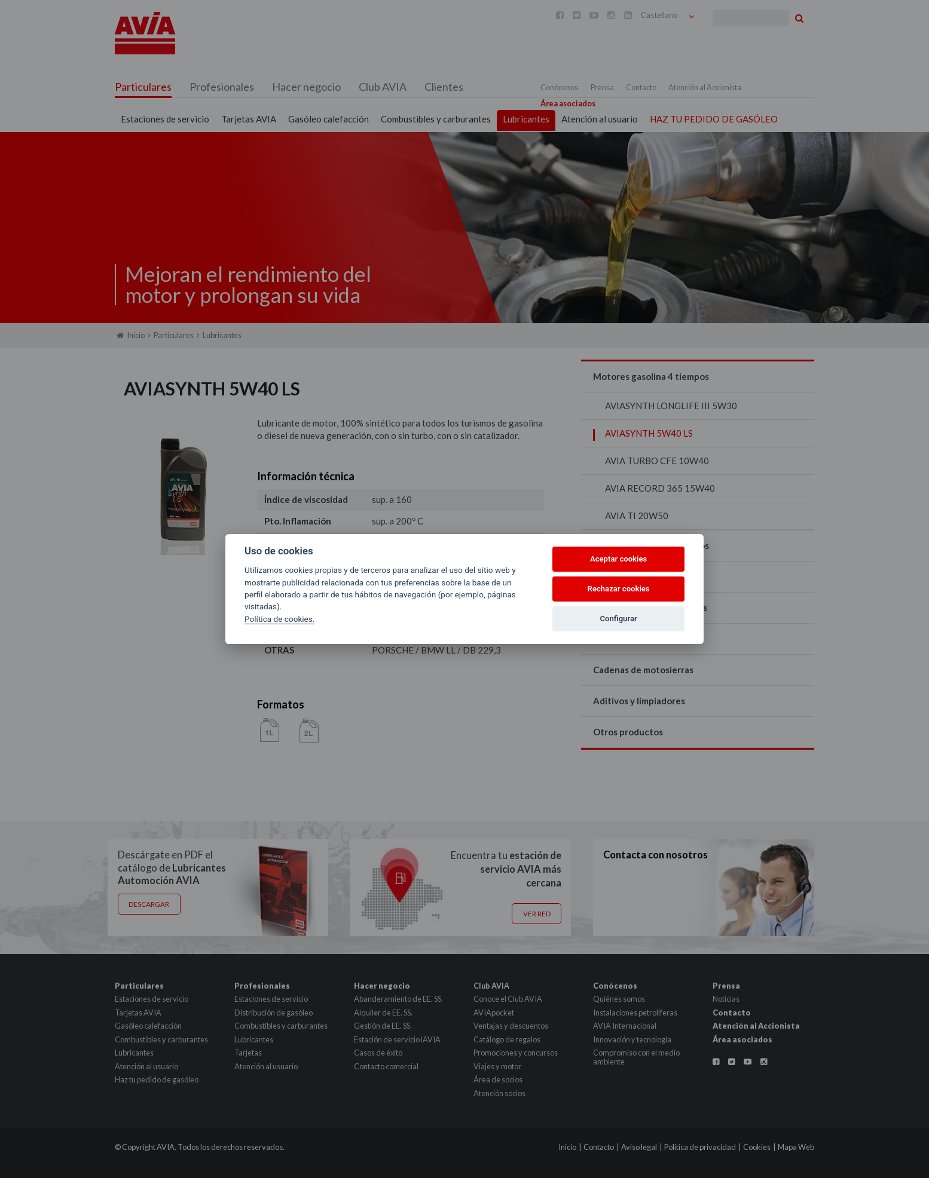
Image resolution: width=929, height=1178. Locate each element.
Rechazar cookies (619, 588)
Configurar (618, 618)
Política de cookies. (279, 619)
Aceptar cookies (618, 558)
